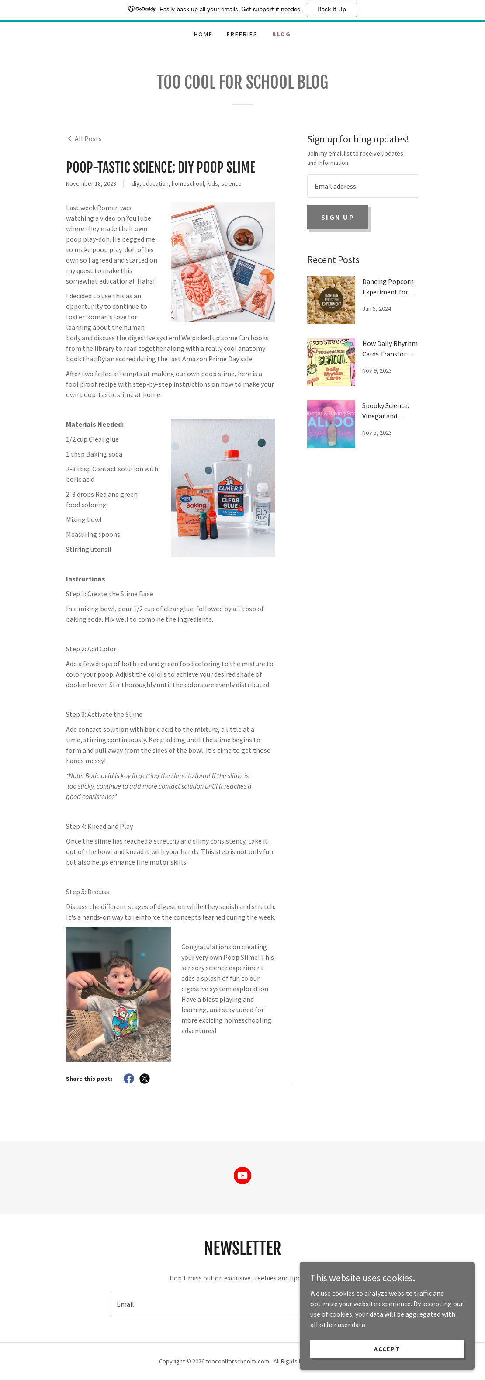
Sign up (337, 217)
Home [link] (203, 34)
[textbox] (363, 186)
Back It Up (332, 10)
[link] (84, 138)
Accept (387, 1348)
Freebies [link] (242, 34)
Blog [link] (281, 34)
